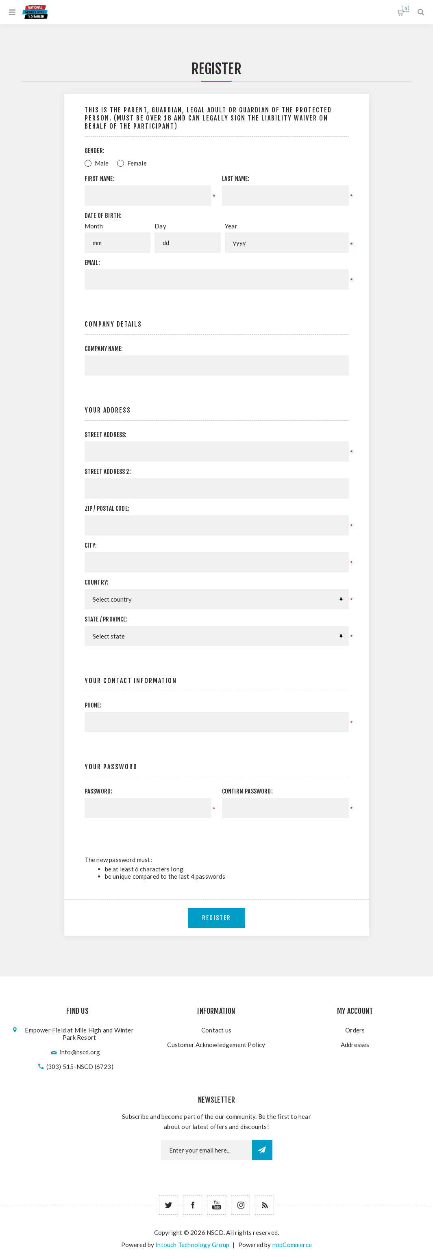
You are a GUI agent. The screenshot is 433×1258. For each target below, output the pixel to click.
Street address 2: (108, 471)
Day (160, 226)
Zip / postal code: (107, 508)
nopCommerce (292, 1244)
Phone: (93, 705)
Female (137, 163)
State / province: (106, 619)
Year (231, 226)
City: (91, 545)
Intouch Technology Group (192, 1244)
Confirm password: (247, 791)
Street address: (106, 435)
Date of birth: (103, 215)
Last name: (236, 179)
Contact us (216, 1030)
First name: (100, 179)
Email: (92, 263)
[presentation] (280, 834)
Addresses (355, 1044)
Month (94, 226)
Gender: (94, 151)
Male (102, 163)
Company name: (104, 349)
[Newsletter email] (206, 1150)
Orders (355, 1030)
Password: (99, 791)
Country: (97, 582)
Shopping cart (406, 9)
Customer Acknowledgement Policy (216, 1044)
